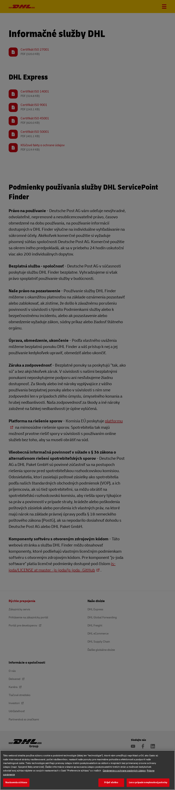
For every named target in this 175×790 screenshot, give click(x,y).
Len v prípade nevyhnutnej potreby (148, 782)
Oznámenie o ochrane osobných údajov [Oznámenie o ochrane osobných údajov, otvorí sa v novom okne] (124, 770)
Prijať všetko (111, 782)
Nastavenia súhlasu (16, 782)
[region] (87, 770)
